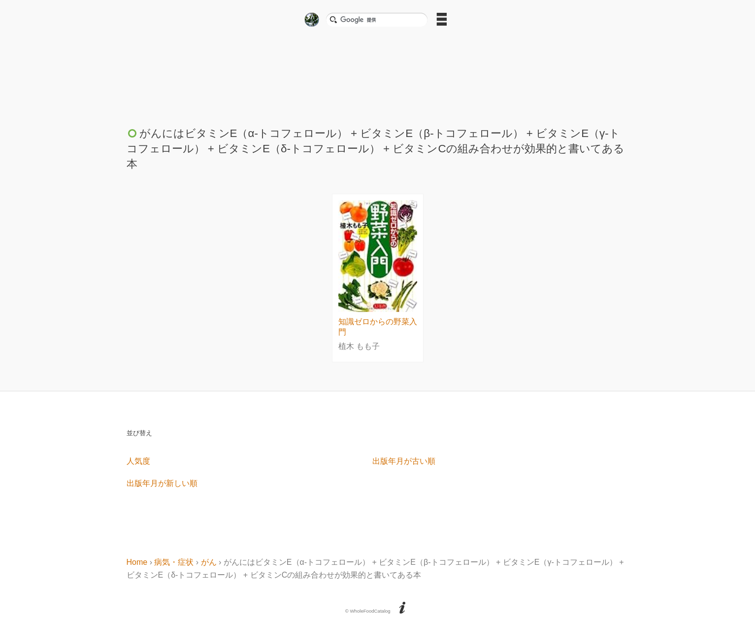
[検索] (380, 19)
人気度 (138, 461)
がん (209, 562)
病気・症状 (174, 562)
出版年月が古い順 (403, 461)
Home (137, 562)
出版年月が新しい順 (162, 483)
